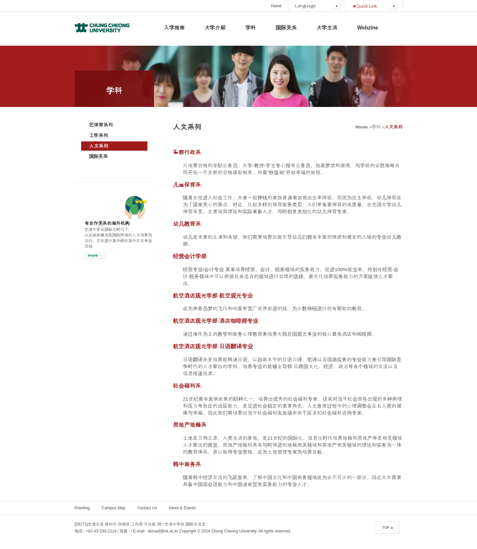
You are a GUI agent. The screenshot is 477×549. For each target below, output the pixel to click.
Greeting (82, 508)
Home (276, 6)
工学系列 (98, 135)
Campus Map (113, 508)
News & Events (182, 508)
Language (305, 6)
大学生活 (327, 27)
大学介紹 (215, 27)
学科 (250, 27)
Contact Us (147, 508)
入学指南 (174, 27)
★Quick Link (364, 6)
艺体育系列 (101, 124)
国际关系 (286, 27)
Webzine (367, 27)
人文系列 (98, 146)
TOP (385, 527)
